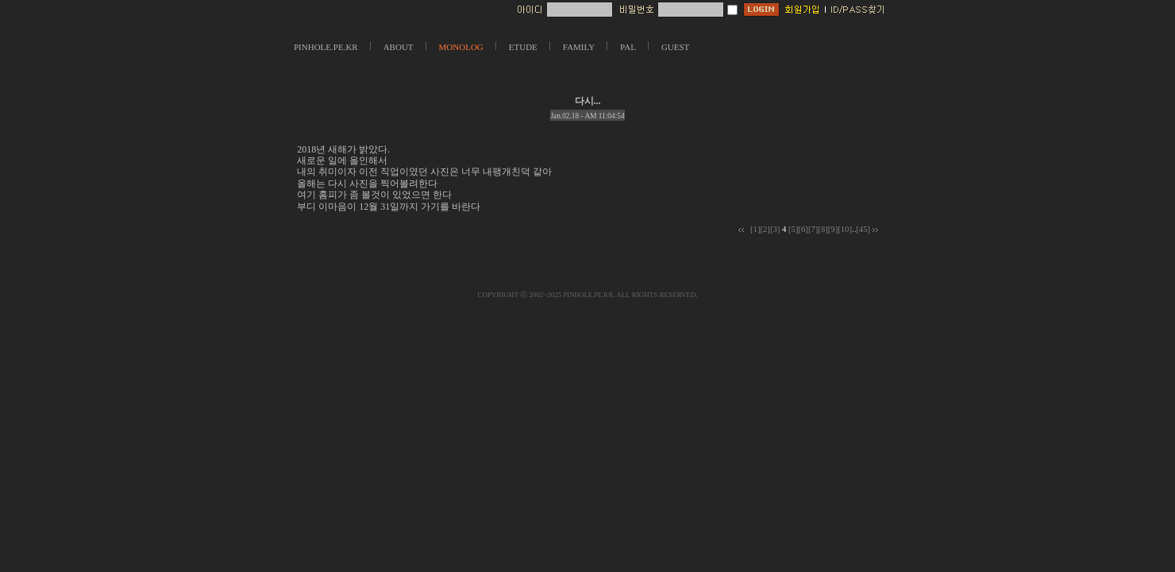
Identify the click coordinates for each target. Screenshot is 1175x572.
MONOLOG (461, 47)
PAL (628, 47)
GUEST (675, 47)
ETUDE (523, 47)
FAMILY (579, 47)
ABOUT (398, 47)
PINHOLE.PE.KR (326, 47)
